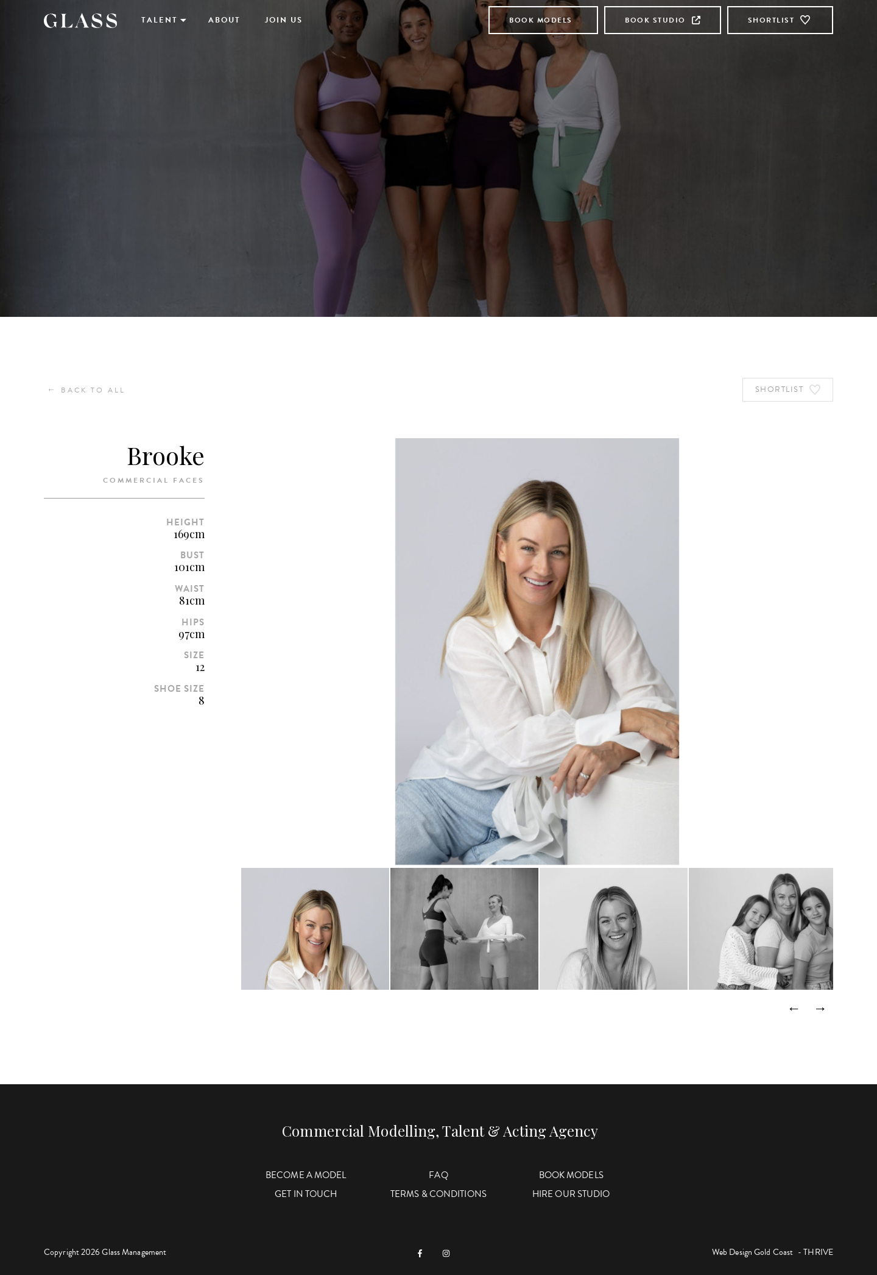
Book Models (540, 20)
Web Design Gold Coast (752, 1252)
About (224, 20)
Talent (159, 20)
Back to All (86, 389)
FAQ (438, 1175)
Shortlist (780, 20)
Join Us (284, 20)
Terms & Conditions (438, 1194)
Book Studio (662, 20)
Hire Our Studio (571, 1194)
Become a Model (306, 1175)
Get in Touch (306, 1194)
